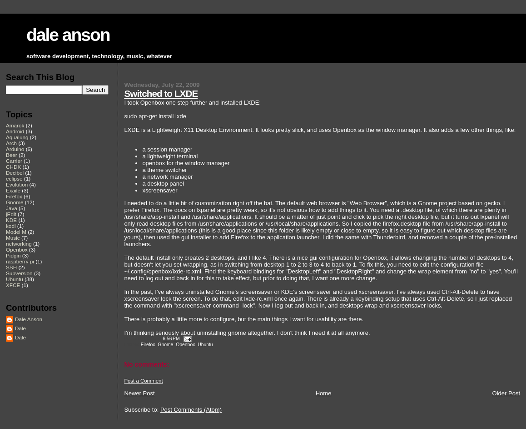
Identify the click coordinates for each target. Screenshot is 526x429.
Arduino (15, 149)
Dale (20, 328)
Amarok (15, 125)
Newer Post (139, 393)
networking (19, 244)
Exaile (13, 190)
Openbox (185, 344)
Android (15, 131)
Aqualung (17, 137)
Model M (16, 232)
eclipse (14, 179)
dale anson (68, 35)
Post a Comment (143, 381)
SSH (11, 267)
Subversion (19, 273)
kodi (11, 226)
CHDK (13, 167)
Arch (11, 143)
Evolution (17, 184)
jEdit (11, 214)
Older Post (506, 393)
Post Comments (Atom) (191, 409)
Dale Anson (28, 319)
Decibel (15, 173)
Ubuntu (205, 344)
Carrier (14, 161)
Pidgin (13, 255)
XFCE (13, 285)
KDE (11, 220)
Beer (11, 155)
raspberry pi (20, 261)
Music (13, 238)
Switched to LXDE (161, 93)
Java (11, 208)
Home (324, 393)
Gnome (165, 344)
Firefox (148, 344)
